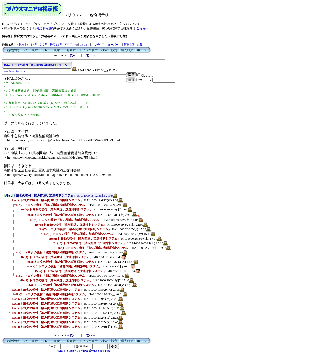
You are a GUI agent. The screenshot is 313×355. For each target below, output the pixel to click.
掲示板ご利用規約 (43, 28)
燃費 (139, 44)
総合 (21, 44)
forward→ (24, 71)
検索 (104, 50)
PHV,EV (84, 44)
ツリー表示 (30, 50)
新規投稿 (13, 50)
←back (5, 71)
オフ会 (95, 44)
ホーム (141, 50)
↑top (17, 71)
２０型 (43, 44)
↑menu (12, 71)
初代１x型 (56, 44)
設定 (114, 50)
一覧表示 (70, 50)
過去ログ (127, 50)
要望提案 (129, 44)
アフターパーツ (111, 44)
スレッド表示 (51, 50)
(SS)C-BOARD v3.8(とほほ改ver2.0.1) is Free (83, 350)
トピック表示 (88, 50)
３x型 (33, 44)
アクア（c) (71, 44)
